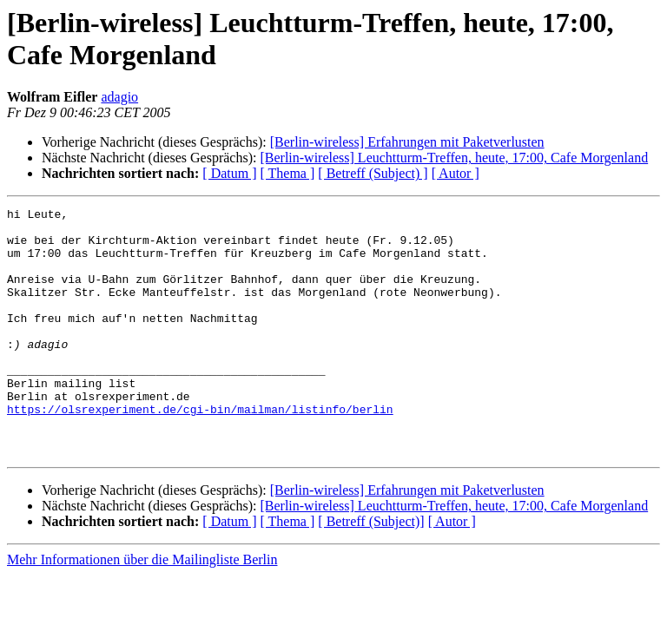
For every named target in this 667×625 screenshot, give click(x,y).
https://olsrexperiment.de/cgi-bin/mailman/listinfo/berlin (200, 450)
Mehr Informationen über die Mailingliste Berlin (142, 609)
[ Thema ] (288, 173)
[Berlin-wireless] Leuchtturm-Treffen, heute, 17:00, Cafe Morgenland (454, 157)
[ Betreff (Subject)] (371, 570)
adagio (119, 96)
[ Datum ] (229, 173)
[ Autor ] (455, 173)
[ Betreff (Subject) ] (372, 173)
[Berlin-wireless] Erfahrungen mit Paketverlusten (407, 142)
